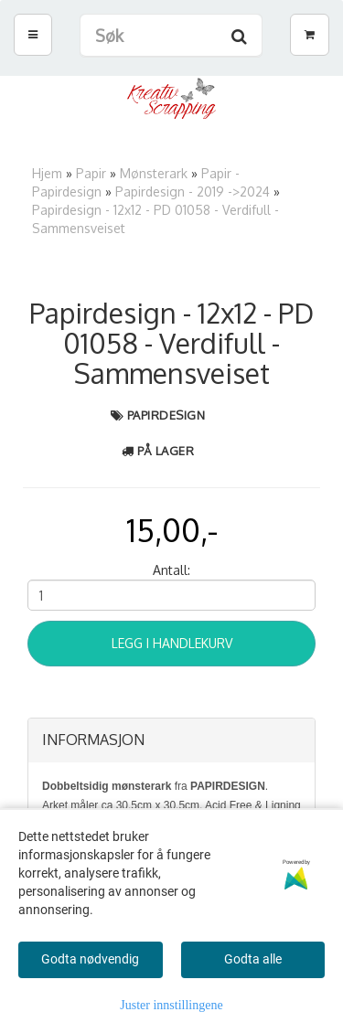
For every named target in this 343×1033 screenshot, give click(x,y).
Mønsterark (154, 173)
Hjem (47, 173)
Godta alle (253, 959)
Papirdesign (166, 415)
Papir (91, 173)
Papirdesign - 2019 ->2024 (192, 191)
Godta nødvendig (90, 959)
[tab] (171, 740)
